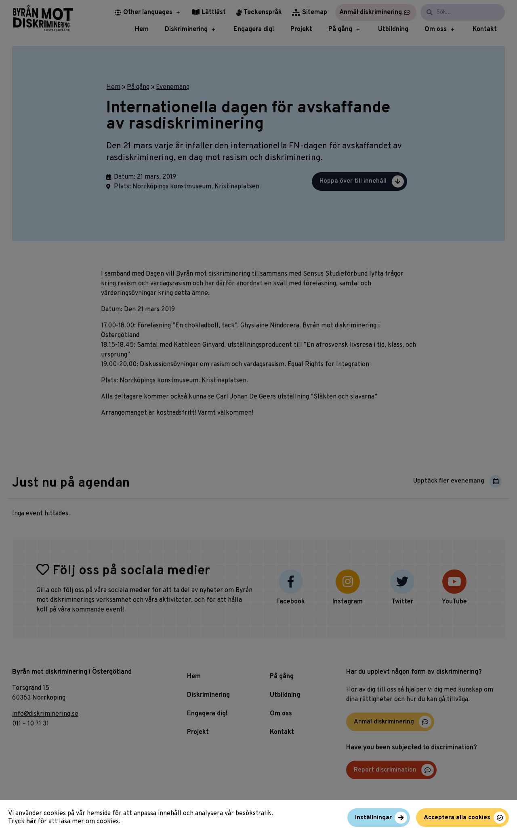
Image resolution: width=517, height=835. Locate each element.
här (31, 822)
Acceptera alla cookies (457, 818)
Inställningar (373, 818)
